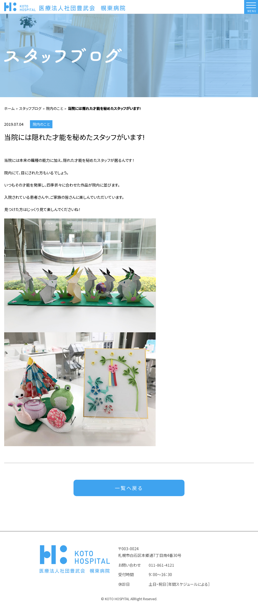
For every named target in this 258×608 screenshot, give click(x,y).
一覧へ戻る (129, 488)
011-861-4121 (161, 565)
